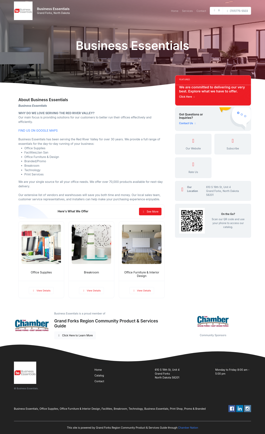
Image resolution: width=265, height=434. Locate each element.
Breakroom (91, 272)
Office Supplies (41, 272)
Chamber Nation (188, 427)
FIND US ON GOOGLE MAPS (38, 130)
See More (150, 211)
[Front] (24, 10)
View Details (41, 290)
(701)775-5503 (237, 10)
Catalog (99, 375)
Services (187, 10)
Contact (201, 10)
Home (174, 10)
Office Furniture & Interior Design (141, 274)
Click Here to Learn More (75, 335)
